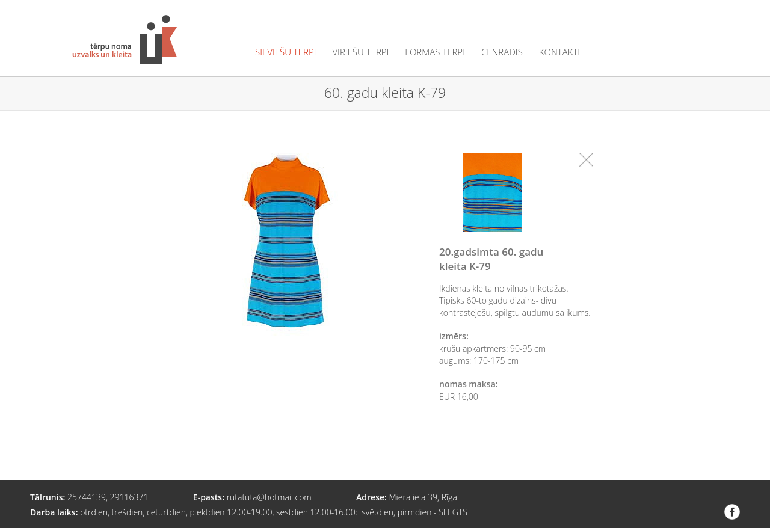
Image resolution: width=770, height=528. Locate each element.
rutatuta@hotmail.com (269, 497)
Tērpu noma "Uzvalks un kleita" (124, 39)
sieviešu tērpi (285, 52)
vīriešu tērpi (360, 52)
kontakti (559, 52)
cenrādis (502, 52)
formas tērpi (435, 52)
